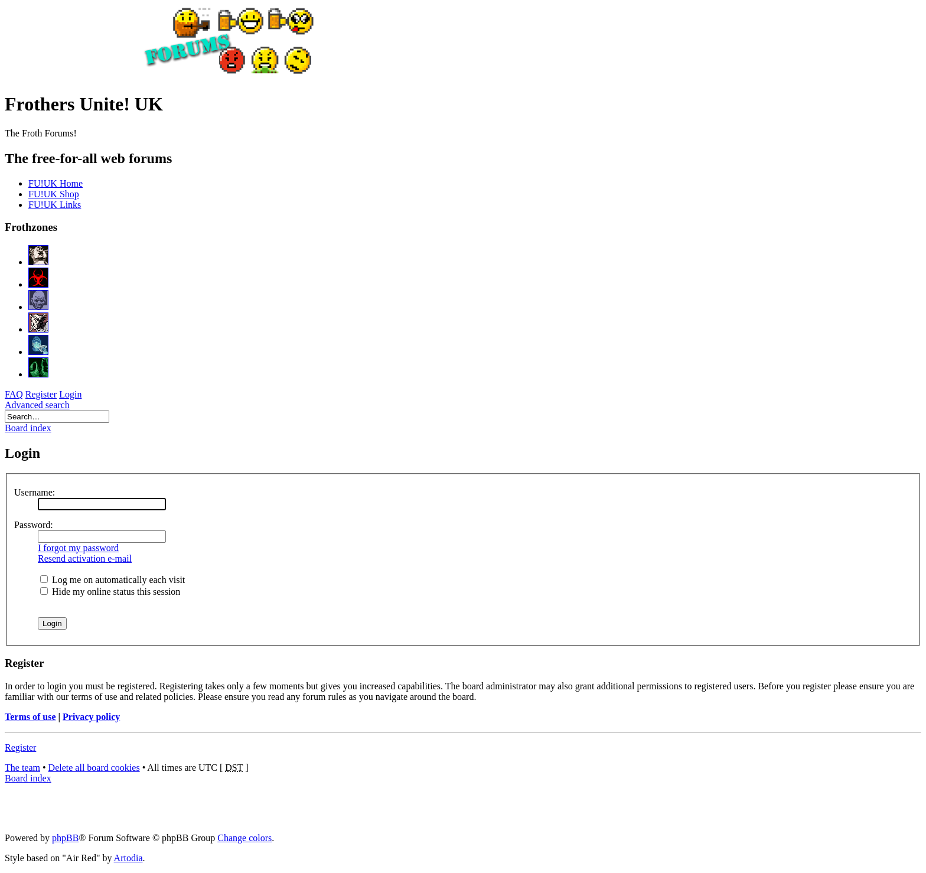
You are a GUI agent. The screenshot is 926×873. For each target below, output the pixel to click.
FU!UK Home (55, 183)
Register (20, 747)
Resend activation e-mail (85, 558)
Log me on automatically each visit (112, 580)
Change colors (244, 838)
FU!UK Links (54, 205)
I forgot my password (78, 548)
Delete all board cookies (94, 768)
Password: (33, 525)
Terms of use (30, 717)
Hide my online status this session (110, 592)
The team (22, 768)
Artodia (128, 858)
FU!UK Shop (53, 194)
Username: (34, 492)
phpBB (65, 838)
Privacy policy (91, 717)
